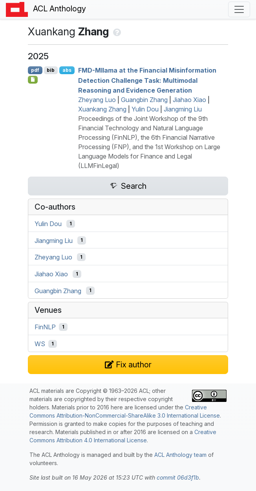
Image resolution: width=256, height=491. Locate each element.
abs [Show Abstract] (66, 70)
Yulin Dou (145, 109)
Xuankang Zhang (102, 109)
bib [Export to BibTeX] (51, 70)
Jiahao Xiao (189, 100)
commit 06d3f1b (178, 477)
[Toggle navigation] (239, 9)
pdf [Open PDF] (35, 70)
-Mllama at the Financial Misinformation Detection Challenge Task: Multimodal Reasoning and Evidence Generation (147, 80)
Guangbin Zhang (144, 100)
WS (40, 344)
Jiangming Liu (183, 109)
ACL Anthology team (180, 454)
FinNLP (45, 327)
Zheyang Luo (97, 100)
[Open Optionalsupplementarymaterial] (33, 80)
